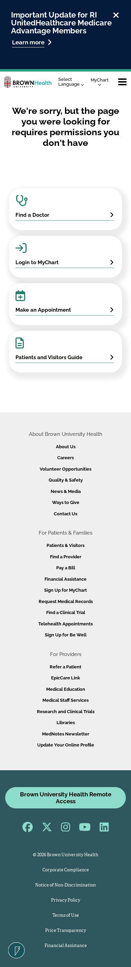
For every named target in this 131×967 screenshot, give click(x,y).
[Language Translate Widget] (73, 82)
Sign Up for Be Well (66, 634)
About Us (65, 446)
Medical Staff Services (65, 700)
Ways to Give (65, 502)
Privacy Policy (65, 900)
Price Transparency (65, 930)
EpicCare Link (65, 677)
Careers (65, 457)
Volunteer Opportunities (65, 469)
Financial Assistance (65, 579)
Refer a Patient (65, 666)
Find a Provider (65, 556)
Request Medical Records (66, 601)
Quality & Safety (66, 480)
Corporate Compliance (65, 870)
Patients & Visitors (65, 545)
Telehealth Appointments (65, 623)
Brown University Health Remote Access (65, 798)
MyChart (100, 81)
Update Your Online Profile (65, 745)
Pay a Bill (65, 567)
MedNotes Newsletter (65, 734)
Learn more (32, 42)
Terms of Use (65, 915)
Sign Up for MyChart (65, 590)
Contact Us (65, 513)
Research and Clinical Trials (65, 711)
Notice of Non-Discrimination (65, 885)
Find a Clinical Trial (65, 612)
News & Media (66, 491)
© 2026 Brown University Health (65, 855)
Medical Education (65, 689)
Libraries (66, 722)
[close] (116, 14)
